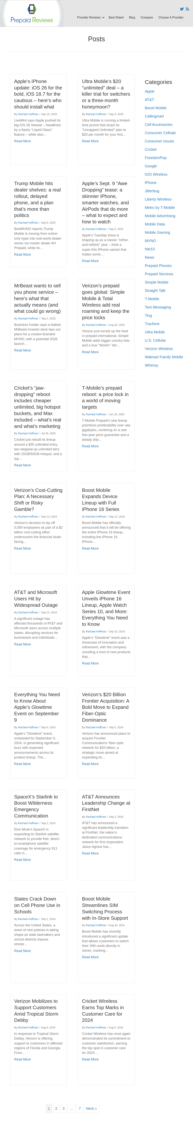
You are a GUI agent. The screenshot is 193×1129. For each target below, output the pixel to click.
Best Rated (116, 17)
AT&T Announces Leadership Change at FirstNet (106, 803)
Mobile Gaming (157, 232)
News (149, 257)
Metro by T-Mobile (160, 207)
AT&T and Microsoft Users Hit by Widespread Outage (36, 598)
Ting (148, 315)
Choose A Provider (171, 17)
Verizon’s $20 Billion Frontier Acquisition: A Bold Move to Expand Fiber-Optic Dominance (105, 707)
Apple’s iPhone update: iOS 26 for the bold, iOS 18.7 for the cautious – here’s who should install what (38, 94)
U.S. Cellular (155, 340)
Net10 (150, 249)
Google (151, 166)
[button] (103, 17)
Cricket (150, 149)
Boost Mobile (156, 108)
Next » (91, 1108)
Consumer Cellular (160, 133)
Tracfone (152, 324)
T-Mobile (152, 299)
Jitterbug (152, 191)
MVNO (150, 241)
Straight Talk (155, 290)
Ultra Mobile (155, 332)
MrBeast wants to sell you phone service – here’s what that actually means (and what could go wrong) (37, 298)
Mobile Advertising (160, 216)
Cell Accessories (158, 124)
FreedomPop (156, 158)
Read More (22, 141)
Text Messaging (158, 307)
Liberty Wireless (158, 199)
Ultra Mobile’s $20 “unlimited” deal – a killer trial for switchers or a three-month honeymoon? (106, 94)
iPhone (150, 183)
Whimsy (151, 365)
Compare (147, 17)
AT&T (149, 100)
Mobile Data (155, 224)
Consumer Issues (159, 141)
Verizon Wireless (159, 349)
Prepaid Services (159, 274)
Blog (132, 17)
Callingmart (154, 116)
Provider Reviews (88, 17)
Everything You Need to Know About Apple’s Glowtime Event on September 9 (37, 707)
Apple (149, 91)
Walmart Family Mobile (164, 357)
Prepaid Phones (158, 266)
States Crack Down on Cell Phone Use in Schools (37, 905)
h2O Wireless (156, 174)
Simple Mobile (156, 282)
